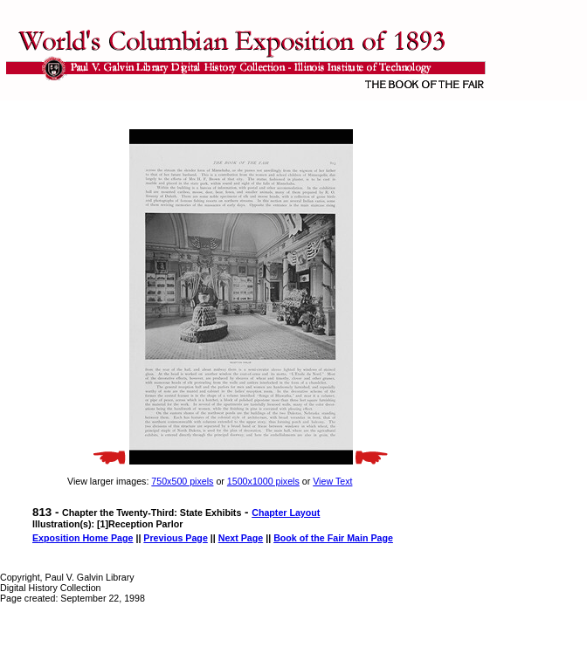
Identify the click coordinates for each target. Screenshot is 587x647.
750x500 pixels (182, 481)
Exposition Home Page (82, 538)
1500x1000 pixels (263, 481)
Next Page (241, 538)
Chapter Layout (286, 512)
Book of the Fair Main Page (333, 538)
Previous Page (175, 538)
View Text (332, 481)
